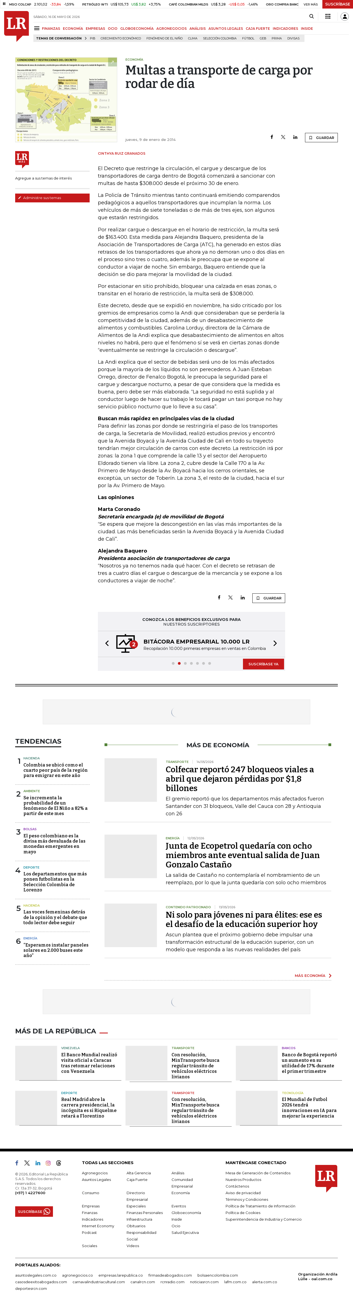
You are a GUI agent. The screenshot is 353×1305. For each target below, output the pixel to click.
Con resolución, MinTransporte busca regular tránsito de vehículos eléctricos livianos (196, 1065)
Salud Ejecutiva (185, 1232)
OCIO (112, 28)
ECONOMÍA (73, 28)
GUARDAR (321, 137)
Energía (30, 938)
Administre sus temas (39, 197)
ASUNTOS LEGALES (225, 28)
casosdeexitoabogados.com (41, 1282)
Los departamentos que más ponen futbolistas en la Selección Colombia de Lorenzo (55, 882)
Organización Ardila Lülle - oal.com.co (318, 1276)
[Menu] (37, 28)
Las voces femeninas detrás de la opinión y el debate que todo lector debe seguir (55, 917)
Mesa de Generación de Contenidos (258, 1173)
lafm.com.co (235, 1282)
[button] (105, 644)
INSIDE (307, 28)
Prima (277, 38)
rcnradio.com (172, 1282)
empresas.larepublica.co (120, 1275)
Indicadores (92, 1219)
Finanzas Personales (145, 1212)
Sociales (89, 1246)
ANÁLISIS (197, 28)
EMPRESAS (95, 28)
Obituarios (136, 1226)
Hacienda (31, 758)
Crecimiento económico (121, 38)
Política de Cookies (243, 1212)
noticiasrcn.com (204, 1282)
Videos (133, 1246)
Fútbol (248, 38)
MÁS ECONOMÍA (310, 975)
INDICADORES (285, 28)
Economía (181, 1193)
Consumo (90, 1193)
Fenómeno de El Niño (164, 38)
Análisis (178, 1173)
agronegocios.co (77, 1275)
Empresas (91, 1206)
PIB (92, 38)
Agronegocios (95, 1173)
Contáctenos (237, 1186)
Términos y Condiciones (247, 1199)
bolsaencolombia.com (217, 1275)
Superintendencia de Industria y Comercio (264, 1219)
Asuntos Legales (96, 1179)
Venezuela (70, 1048)
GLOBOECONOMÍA (137, 28)
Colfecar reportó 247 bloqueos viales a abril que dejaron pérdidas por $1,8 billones (240, 779)
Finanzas (89, 1212)
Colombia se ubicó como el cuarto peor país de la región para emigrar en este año (55, 770)
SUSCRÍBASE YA (263, 664)
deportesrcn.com (31, 1288)
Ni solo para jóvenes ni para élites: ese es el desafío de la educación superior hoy (244, 919)
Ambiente (31, 791)
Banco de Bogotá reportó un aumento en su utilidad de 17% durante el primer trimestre (309, 1063)
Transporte (183, 1048)
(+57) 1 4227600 (30, 1193)
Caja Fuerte (137, 1179)
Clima (192, 38)
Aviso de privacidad (243, 1193)
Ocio (176, 1226)
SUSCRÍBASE (337, 4)
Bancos (289, 1048)
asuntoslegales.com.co (36, 1275)
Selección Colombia (220, 38)
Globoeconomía (186, 1212)
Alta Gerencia (139, 1173)
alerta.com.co (264, 1282)
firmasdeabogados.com (170, 1275)
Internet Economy (98, 1226)
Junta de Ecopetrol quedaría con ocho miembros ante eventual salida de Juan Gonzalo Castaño (243, 855)
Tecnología (292, 1093)
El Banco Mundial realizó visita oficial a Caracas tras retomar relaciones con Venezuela (89, 1063)
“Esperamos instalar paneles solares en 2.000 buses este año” (56, 950)
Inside (177, 1219)
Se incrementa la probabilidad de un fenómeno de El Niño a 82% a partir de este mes (55, 805)
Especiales (136, 1206)
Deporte (31, 867)
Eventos (179, 1206)
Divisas (293, 38)
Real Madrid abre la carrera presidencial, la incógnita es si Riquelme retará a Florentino (89, 1108)
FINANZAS (51, 28)
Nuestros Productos (243, 1179)
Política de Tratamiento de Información (260, 1206)
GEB (263, 38)
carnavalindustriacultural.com (99, 1282)
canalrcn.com (142, 1282)
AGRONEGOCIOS (171, 28)
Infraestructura (139, 1219)
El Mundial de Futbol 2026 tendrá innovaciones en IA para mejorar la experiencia (309, 1108)
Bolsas (30, 829)
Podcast (89, 1232)
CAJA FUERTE (258, 28)
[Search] (311, 16)
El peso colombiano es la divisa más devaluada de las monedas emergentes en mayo (54, 843)
